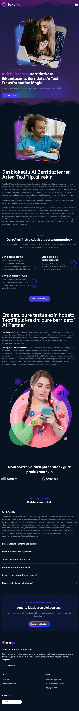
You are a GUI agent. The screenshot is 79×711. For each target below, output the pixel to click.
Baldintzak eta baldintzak (54, 684)
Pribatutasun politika (53, 680)
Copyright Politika (52, 688)
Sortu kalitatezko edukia (14, 276)
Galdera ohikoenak (9, 684)
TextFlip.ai (11, 666)
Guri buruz (5, 680)
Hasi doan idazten (10, 95)
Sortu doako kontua (12, 257)
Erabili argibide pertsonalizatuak (50, 258)
